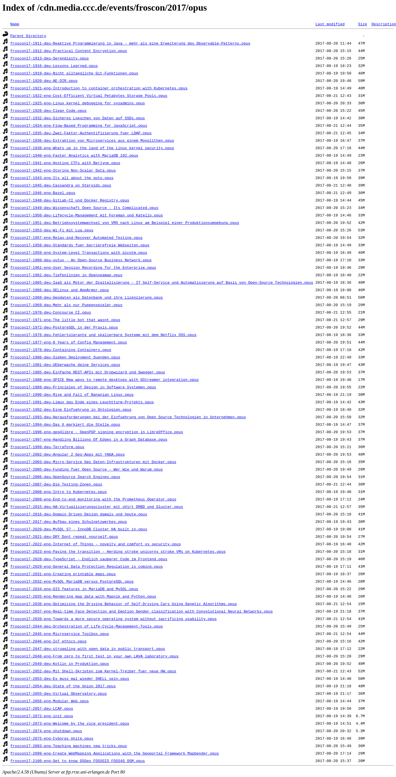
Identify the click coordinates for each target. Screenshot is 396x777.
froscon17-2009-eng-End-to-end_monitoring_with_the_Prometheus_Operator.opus (93, 499)
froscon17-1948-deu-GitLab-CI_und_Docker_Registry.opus (69, 200)
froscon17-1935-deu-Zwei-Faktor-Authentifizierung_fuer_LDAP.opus (81, 132)
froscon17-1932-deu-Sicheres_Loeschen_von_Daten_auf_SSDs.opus (77, 117)
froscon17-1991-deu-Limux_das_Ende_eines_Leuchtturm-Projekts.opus (82, 401)
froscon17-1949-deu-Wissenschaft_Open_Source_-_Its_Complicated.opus (84, 207)
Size (362, 23)
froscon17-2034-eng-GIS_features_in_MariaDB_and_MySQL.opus (74, 588)
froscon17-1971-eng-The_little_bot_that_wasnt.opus (65, 319)
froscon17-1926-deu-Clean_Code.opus (48, 110)
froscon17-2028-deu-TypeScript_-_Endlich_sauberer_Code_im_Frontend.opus (88, 558)
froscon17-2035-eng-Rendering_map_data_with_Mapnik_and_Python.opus (83, 596)
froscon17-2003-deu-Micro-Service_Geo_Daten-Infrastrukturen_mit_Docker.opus (93, 461)
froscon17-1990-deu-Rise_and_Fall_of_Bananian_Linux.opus (72, 394)
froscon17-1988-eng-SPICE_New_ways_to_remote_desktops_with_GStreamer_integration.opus (104, 379)
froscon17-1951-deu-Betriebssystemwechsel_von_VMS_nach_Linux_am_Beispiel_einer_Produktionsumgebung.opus (124, 222)
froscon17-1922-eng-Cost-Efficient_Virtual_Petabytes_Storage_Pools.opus (88, 95)
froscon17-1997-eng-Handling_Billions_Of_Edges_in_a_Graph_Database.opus (88, 439)
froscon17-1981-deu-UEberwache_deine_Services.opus (65, 364)
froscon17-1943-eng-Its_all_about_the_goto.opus (62, 177)
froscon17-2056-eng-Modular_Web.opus (49, 700)
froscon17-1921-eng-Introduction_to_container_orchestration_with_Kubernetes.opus (99, 88)
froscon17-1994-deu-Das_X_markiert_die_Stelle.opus (65, 424)
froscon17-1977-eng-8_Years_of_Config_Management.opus (68, 342)
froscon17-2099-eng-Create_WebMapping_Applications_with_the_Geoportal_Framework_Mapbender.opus (114, 753)
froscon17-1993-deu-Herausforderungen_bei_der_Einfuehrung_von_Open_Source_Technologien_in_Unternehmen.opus (128, 416)
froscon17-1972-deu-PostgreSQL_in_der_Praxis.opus (64, 327)
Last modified (330, 23)
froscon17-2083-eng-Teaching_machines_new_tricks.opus (68, 745)
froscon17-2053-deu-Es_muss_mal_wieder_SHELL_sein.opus (69, 678)
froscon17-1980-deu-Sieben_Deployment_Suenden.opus (65, 357)
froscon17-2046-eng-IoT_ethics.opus (48, 641)
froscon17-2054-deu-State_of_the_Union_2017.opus (63, 685)
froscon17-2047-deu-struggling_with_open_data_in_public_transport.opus (87, 648)
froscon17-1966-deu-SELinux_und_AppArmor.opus (59, 289)
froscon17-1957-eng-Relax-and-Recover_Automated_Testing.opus (76, 237)
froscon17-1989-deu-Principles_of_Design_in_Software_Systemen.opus (83, 387)
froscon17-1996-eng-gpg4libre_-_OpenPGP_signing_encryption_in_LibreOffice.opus (96, 431)
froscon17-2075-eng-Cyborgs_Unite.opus (51, 738)
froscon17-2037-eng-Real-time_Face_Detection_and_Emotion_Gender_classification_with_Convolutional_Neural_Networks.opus (141, 611)
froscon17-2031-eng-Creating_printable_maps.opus (63, 573)
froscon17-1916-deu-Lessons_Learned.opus (54, 65)
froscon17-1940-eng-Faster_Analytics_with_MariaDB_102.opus (74, 155)
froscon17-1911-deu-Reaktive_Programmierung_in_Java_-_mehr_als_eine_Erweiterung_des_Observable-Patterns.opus (130, 43)
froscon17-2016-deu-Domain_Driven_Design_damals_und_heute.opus (78, 514)
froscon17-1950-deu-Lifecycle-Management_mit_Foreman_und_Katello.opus (86, 215)
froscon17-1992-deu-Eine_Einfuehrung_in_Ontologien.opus (70, 409)
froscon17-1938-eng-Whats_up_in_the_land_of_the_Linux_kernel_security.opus (92, 147)
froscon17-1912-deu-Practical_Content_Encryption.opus (68, 50)
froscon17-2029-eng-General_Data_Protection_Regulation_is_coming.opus (86, 566)
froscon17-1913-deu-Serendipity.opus (49, 58)
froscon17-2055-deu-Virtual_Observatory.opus (58, 693)
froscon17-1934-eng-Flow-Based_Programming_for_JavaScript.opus (78, 125)
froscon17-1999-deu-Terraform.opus (47, 446)
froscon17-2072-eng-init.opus (41, 715)
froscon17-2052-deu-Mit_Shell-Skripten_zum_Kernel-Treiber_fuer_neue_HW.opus (93, 671)
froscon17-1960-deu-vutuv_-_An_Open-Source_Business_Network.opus (81, 259)
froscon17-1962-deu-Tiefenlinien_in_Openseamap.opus (66, 274)
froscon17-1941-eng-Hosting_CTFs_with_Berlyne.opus (65, 162)
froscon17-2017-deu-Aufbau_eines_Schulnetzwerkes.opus (68, 521)
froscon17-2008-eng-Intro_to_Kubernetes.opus (58, 491)
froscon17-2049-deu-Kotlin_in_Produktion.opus (59, 663)
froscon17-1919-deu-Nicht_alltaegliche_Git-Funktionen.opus (74, 73)
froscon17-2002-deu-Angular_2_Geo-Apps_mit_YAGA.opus (67, 454)
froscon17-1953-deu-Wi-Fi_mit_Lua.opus (51, 230)
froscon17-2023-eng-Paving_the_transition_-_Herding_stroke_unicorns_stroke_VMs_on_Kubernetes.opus (118, 551)
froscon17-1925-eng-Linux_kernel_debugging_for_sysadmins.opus (77, 102)
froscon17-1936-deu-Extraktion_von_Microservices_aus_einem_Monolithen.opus (92, 140)
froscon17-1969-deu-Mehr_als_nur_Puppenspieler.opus (66, 304)
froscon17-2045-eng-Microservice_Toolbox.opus (59, 633)
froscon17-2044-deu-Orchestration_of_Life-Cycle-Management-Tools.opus (86, 626)
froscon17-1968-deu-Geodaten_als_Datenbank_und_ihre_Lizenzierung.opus (86, 297)
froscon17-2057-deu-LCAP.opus (41, 708)
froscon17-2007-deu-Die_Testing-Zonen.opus (56, 484)
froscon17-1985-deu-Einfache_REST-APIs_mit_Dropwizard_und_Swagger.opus (87, 372)
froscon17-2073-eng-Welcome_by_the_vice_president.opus (69, 723)
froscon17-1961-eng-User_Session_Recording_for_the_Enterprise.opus (83, 267)
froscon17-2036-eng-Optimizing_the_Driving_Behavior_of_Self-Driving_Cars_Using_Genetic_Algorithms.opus (123, 603)
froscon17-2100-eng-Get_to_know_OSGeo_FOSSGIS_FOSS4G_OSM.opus (77, 760)
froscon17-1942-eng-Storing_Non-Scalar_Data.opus (63, 170)
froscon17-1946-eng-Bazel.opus (42, 192)
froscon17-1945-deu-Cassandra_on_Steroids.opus (60, 185)
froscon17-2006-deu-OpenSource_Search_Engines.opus (65, 476)
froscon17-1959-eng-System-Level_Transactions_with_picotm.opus (78, 252)
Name (14, 23)
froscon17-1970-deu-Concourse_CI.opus (50, 312)
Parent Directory (28, 35)
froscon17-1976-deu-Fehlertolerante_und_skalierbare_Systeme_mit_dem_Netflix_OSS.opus (103, 334)
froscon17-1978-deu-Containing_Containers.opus (60, 349)
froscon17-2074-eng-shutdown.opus (46, 730)
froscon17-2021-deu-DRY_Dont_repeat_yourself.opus (64, 536)
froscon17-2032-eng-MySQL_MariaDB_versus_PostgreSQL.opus (72, 581)
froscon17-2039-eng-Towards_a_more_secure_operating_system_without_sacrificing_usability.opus (113, 618)
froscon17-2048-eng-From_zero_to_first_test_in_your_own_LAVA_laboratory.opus (94, 656)
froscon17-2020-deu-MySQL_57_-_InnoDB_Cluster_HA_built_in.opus (78, 529)
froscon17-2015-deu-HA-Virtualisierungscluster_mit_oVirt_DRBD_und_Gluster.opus (96, 506)
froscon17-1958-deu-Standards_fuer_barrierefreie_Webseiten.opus (80, 245)
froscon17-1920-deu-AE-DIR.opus (44, 80)
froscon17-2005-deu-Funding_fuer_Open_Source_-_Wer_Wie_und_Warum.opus (86, 469)
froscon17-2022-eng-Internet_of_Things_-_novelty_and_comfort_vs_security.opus (95, 543)
